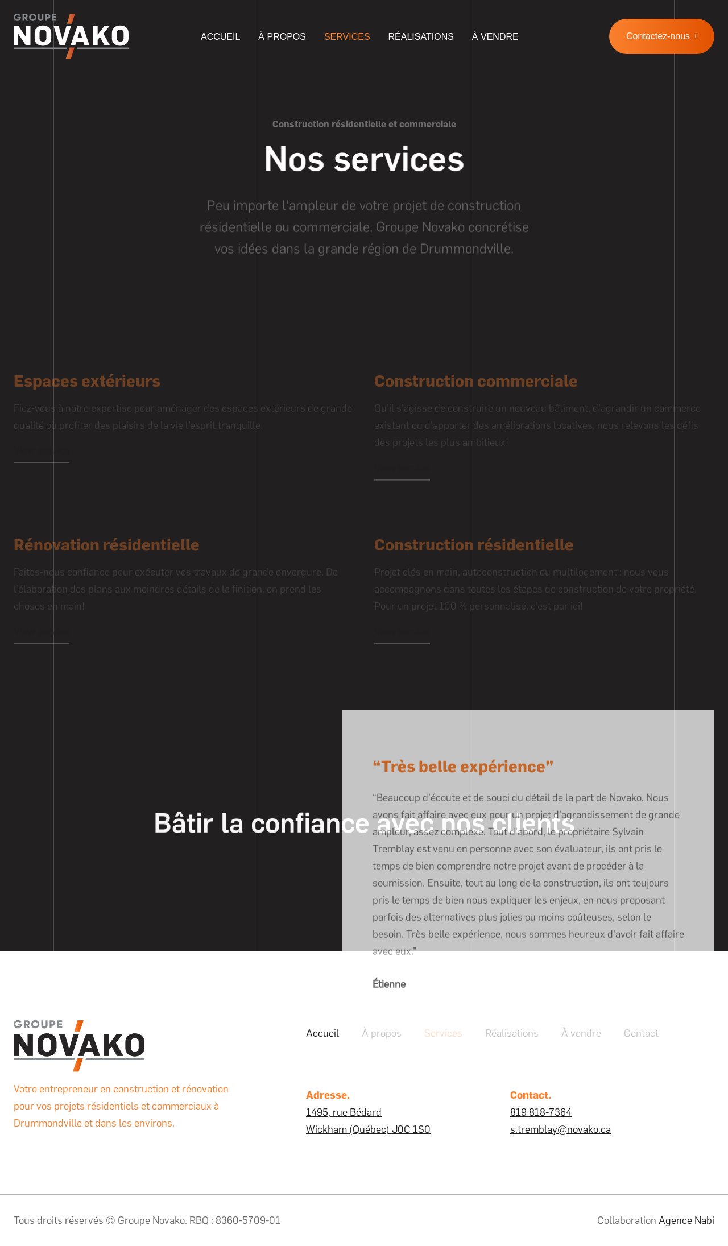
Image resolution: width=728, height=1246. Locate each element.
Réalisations (421, 37)
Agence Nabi (686, 1220)
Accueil (220, 37)
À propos (282, 37)
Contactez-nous (661, 36)
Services (347, 37)
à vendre (495, 37)
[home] (71, 36)
